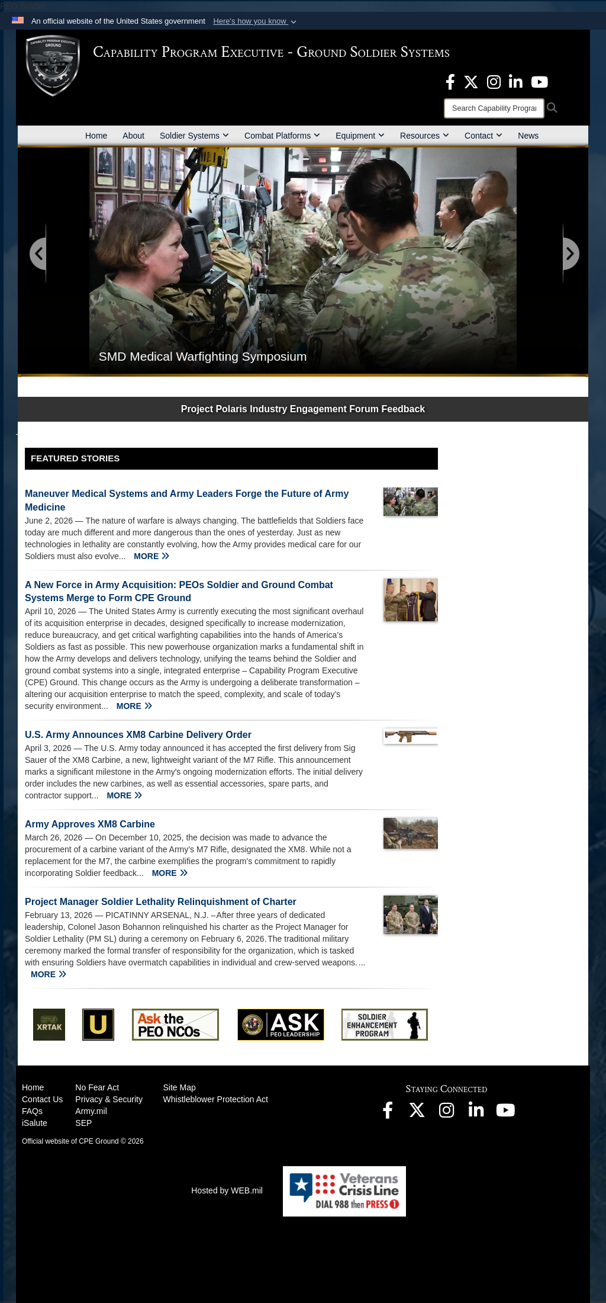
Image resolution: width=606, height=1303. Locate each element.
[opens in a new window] (450, 81)
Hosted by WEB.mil (227, 1190)
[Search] (494, 108)
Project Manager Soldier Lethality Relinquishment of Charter (160, 902)
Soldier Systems (194, 135)
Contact (483, 135)
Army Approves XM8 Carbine (90, 824)
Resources (424, 135)
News (528, 135)
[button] (256, 21)
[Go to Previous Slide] (38, 254)
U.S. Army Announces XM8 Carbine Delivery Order (138, 735)
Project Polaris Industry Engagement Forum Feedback (303, 409)
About (133, 135)
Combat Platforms (282, 135)
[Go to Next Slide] (570, 254)
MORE (151, 556)
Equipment (360, 135)
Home (96, 135)
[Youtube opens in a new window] (539, 81)
